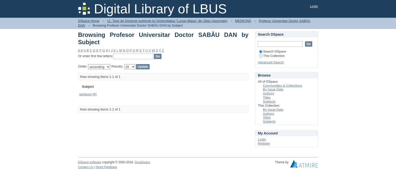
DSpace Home (89, 21)
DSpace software (89, 162)
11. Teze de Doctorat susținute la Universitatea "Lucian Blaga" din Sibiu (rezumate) (167, 21)
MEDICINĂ (243, 21)
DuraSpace (142, 162)
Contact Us (85, 167)
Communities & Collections (282, 85)
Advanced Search (271, 62)
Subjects (269, 101)
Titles (267, 97)
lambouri (85, 94)
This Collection (272, 56)
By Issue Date (273, 89)
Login (314, 6)
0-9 (80, 50)
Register (264, 143)
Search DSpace (272, 51)
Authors (268, 93)
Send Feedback (106, 167)
